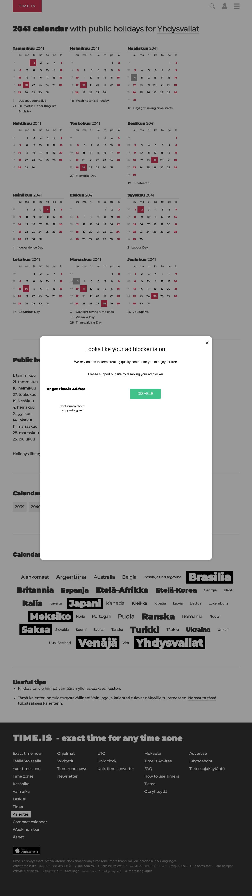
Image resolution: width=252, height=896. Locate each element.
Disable (145, 394)
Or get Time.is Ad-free (66, 389)
